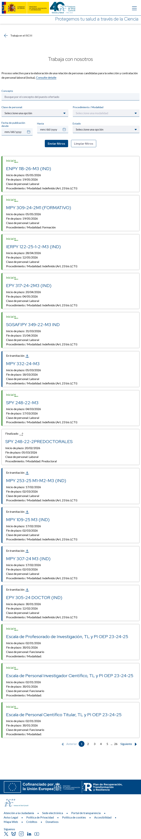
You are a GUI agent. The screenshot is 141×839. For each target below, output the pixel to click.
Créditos (31, 821)
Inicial (12, 161)
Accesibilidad (102, 817)
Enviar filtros (56, 143)
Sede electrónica (52, 813)
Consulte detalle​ (46, 77)
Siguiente (129, 744)
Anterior (68, 744)
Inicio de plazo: (23, 175)
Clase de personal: (12, 107)
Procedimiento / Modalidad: (41, 188)
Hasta (40, 123)
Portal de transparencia (86, 813)
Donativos (52, 821)
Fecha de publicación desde (13, 124)
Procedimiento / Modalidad (88, 107)
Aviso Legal (11, 817)
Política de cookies (74, 817)
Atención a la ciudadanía (19, 813)
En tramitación (17, 356)
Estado (77, 123)
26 (116, 744)
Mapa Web (11, 821)
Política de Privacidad (40, 817)
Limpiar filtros (83, 143)
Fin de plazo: (22, 179)
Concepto (7, 90)
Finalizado (14, 434)
